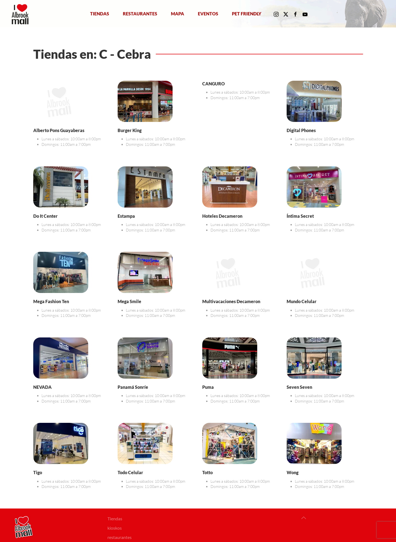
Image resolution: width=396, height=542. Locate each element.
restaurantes (119, 537)
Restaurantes (140, 13)
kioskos (114, 527)
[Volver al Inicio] (21, 14)
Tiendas (99, 13)
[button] (304, 518)
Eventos (208, 13)
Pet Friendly (246, 13)
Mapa (177, 13)
